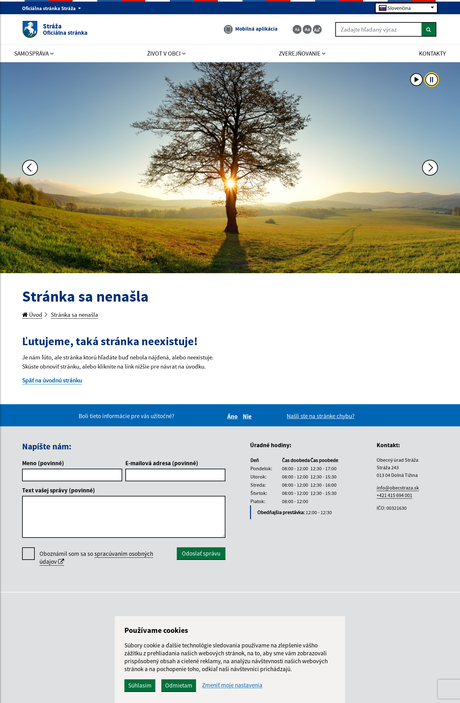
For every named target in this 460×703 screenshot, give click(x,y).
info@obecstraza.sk (398, 487)
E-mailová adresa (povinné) (161, 463)
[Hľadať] (428, 29)
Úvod (32, 314)
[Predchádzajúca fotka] (30, 168)
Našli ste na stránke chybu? (321, 416)
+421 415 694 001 (394, 495)
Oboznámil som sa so (96, 558)
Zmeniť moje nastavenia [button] (232, 685)
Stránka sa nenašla (74, 314)
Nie (248, 416)
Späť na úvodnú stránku (52, 380)
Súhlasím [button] (140, 685)
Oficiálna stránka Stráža (51, 8)
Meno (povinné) (43, 463)
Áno (233, 416)
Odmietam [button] (178, 685)
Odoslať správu (201, 553)
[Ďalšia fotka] (430, 168)
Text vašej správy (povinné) (58, 490)
